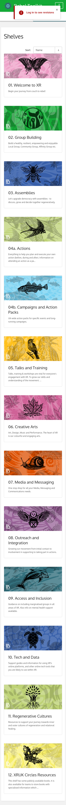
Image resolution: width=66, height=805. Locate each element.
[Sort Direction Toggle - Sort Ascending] (58, 50)
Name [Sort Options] (39, 50)
